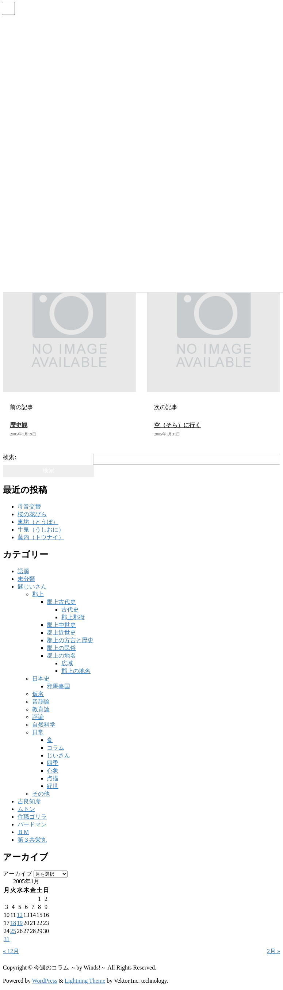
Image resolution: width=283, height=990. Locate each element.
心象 (52, 771)
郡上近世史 (61, 632)
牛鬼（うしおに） (41, 529)
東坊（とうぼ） (38, 522)
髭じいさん (32, 586)
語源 (23, 571)
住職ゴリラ (32, 817)
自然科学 (44, 724)
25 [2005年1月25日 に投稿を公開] (13, 931)
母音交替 (29, 506)
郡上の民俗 (61, 648)
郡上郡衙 (73, 617)
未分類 (26, 579)
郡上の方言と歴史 (70, 640)
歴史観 (18, 425)
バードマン (32, 824)
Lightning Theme (85, 981)
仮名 (38, 694)
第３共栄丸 (32, 840)
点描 (52, 778)
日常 (38, 732)
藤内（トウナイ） (41, 537)
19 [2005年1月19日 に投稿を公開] (20, 923)
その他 (41, 794)
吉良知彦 (29, 801)
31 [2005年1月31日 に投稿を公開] (6, 939)
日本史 (41, 678)
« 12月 (11, 951)
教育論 (41, 709)
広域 (67, 663)
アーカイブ (17, 874)
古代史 (70, 609)
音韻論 (41, 701)
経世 (52, 786)
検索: (9, 457)
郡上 (38, 594)
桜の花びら (32, 514)
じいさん (58, 755)
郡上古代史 (61, 602)
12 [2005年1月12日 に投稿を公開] (20, 915)
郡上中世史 (61, 625)
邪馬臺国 (58, 686)
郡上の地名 (61, 655)
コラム (55, 748)
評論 (38, 717)
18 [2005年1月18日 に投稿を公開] (13, 923)
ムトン (26, 809)
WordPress (44, 981)
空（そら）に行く (177, 425)
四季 (52, 763)
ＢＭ (23, 832)
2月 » (273, 951)
